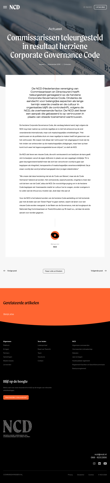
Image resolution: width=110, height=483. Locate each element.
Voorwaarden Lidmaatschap (82, 349)
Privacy (70, 475)
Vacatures (41, 357)
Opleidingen (7, 357)
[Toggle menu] (5, 7)
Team (40, 353)
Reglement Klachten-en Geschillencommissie (88, 364)
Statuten (75, 353)
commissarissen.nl (13, 474)
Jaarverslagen (77, 357)
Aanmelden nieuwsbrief (16, 397)
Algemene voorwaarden (80, 345)
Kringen (6, 349)
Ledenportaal (42, 345)
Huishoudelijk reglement (81, 361)
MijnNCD (87, 7)
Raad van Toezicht (44, 349)
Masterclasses (8, 361)
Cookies (91, 475)
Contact (40, 361)
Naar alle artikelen (53, 271)
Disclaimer (80, 475)
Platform (6, 345)
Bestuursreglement (79, 368)
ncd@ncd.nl (101, 454)
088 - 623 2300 (99, 457)
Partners (6, 353)
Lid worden (100, 7)
